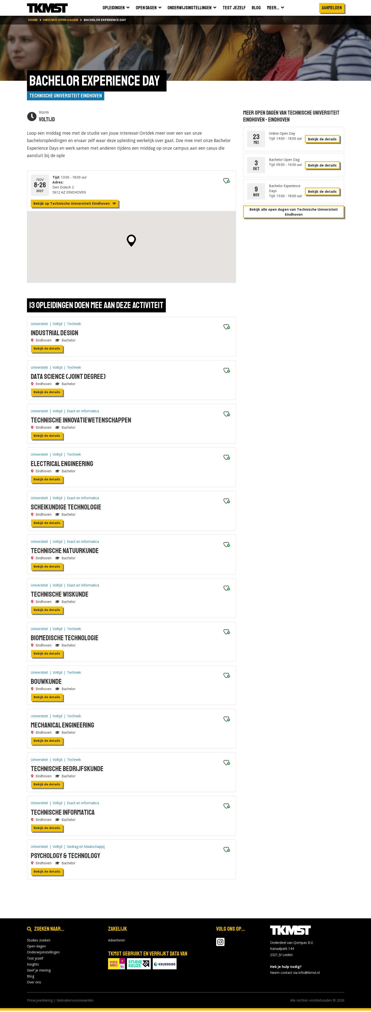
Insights (33, 965)
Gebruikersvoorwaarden (75, 1002)
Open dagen (36, 948)
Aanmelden (332, 8)
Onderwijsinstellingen (43, 953)
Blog (30, 978)
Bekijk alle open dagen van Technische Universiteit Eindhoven (294, 212)
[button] (131, 242)
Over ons (34, 983)
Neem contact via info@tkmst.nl (295, 974)
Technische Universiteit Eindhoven (66, 96)
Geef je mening (39, 972)
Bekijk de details (47, 350)
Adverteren (116, 942)
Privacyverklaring (40, 1002)
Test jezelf (35, 959)
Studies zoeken (38, 942)
